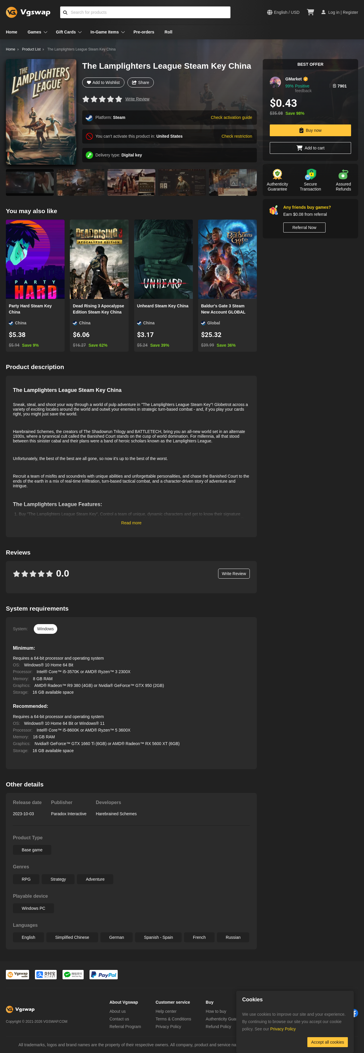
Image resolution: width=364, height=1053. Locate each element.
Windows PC (33, 908)
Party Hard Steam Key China (30, 309)
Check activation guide (231, 117)
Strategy (58, 879)
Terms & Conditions (173, 1019)
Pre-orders (144, 32)
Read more (131, 522)
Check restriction (237, 136)
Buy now (310, 130)
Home (11, 32)
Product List (31, 49)
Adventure (95, 879)
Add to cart (310, 148)
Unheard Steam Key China (162, 306)
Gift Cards (66, 32)
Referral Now (304, 227)
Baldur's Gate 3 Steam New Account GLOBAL (223, 309)
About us (117, 1011)
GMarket (293, 79)
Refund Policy (218, 1026)
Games (34, 32)
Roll (168, 32)
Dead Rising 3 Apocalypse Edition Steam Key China (98, 309)
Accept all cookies (327, 1042)
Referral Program (125, 1026)
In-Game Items (104, 32)
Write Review (137, 99)
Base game (32, 850)
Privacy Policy (168, 1026)
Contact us (119, 1019)
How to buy (216, 1011)
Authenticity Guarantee (226, 1019)
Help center (166, 1011)
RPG (26, 879)
